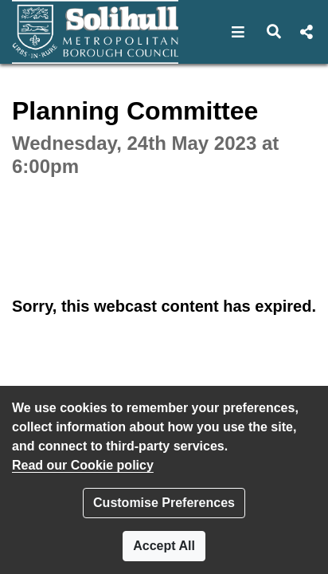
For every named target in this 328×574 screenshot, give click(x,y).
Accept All (164, 545)
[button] (238, 32)
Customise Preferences (164, 502)
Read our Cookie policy (83, 465)
